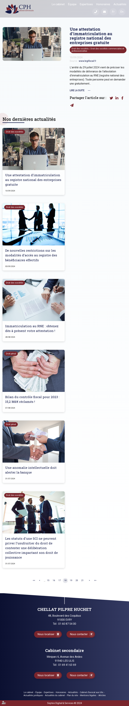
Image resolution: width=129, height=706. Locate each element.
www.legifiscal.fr (87, 61)
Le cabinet (58, 4)
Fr (113, 11)
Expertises (86, 4)
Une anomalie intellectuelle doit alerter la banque (31, 469)
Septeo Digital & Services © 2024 (64, 703)
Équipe (72, 4)
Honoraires (103, 4)
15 (48, 580)
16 (54, 580)
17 (59, 580)
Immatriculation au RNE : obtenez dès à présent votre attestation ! (31, 328)
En (121, 11)
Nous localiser (45, 634)
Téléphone (95, 11)
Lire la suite (77, 90)
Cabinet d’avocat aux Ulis (91, 692)
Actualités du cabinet (55, 695)
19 (71, 580)
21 (82, 580)
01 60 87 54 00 (67, 623)
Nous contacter (79, 634)
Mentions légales (88, 695)
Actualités (120, 4)
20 (77, 580)
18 (65, 580)
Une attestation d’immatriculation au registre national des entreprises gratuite (33, 180)
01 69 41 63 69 (67, 664)
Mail (104, 11)
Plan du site (72, 695)
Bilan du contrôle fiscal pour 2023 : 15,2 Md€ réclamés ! (32, 399)
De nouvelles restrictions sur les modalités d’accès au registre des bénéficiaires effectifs (31, 255)
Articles (102, 695)
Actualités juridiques (33, 695)
